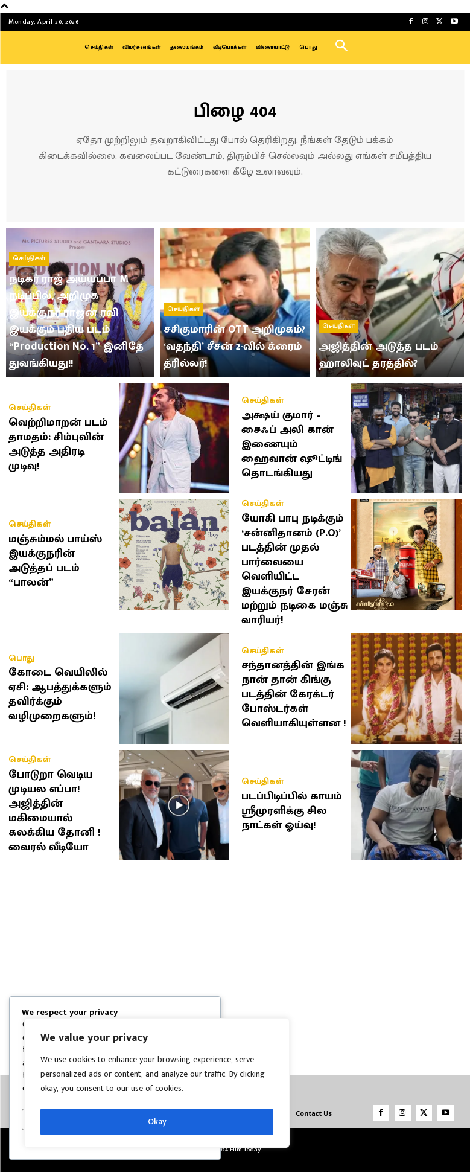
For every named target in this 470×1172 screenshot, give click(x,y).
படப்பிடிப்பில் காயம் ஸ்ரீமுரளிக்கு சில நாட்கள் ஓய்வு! (291, 807)
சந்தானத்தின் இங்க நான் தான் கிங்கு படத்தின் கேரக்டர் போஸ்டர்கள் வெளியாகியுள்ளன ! (293, 691)
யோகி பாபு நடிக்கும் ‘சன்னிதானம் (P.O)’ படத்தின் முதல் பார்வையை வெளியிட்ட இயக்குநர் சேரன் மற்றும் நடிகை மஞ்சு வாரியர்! (294, 566)
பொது (20, 655)
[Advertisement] (235, 960)
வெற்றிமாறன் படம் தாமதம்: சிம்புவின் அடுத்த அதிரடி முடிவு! (58, 441)
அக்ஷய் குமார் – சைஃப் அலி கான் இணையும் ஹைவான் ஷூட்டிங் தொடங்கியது (291, 441)
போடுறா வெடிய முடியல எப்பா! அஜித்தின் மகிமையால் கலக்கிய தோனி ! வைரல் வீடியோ (54, 808)
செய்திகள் (29, 272)
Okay (157, 1122)
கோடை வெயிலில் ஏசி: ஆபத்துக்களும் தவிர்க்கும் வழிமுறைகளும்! (60, 691)
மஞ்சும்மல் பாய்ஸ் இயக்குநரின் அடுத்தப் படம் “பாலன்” (55, 558)
